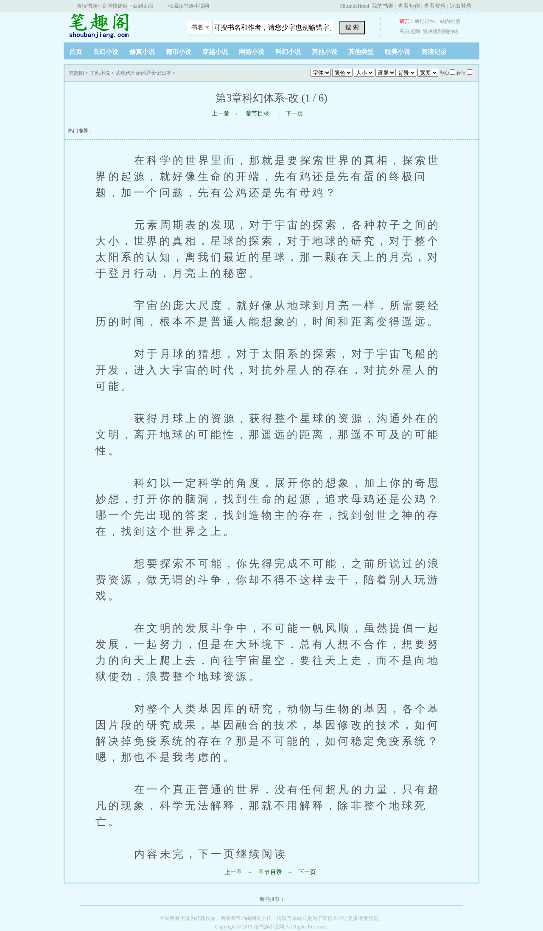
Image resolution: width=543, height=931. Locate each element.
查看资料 (435, 6)
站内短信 (450, 21)
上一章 (221, 113)
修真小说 (142, 51)
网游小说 (251, 51)
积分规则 (410, 31)
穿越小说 (215, 51)
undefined (358, 6)
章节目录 (257, 113)
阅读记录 (434, 51)
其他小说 (324, 51)
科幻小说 (288, 51)
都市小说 (178, 51)
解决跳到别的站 (440, 31)
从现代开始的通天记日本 (143, 73)
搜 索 (352, 27)
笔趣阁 (117, 25)
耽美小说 (397, 51)
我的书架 (383, 6)
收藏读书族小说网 (188, 6)
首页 (75, 51)
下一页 (294, 113)
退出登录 (461, 6)
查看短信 (409, 6)
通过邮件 (424, 21)
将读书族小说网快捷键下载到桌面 (115, 6)
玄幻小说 (105, 51)
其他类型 (361, 51)
